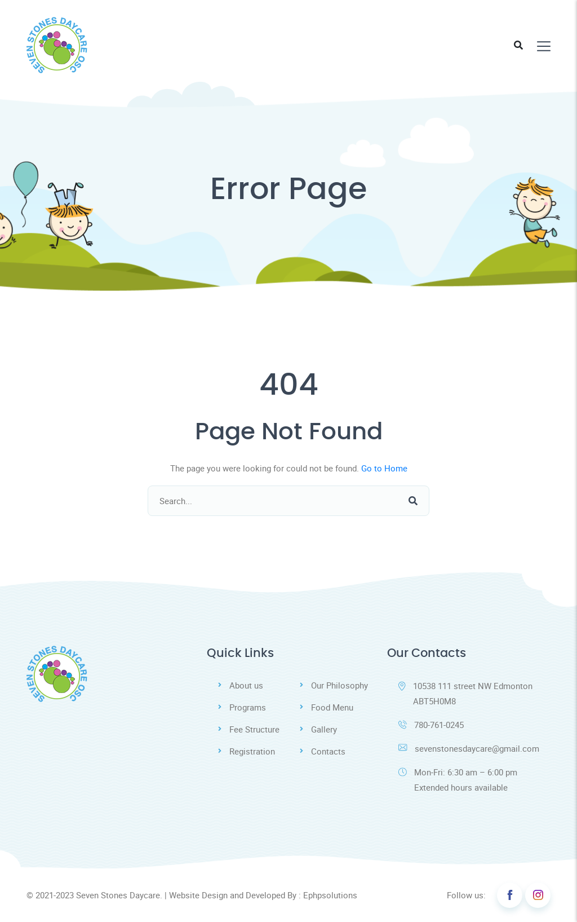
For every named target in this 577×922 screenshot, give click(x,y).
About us (246, 685)
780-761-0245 (431, 724)
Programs (247, 707)
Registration (252, 751)
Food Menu (332, 707)
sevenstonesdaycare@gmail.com (468, 748)
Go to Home (384, 468)
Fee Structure (254, 729)
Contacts (328, 751)
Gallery (324, 729)
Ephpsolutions (330, 895)
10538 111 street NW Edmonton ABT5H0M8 (465, 693)
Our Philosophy (339, 685)
